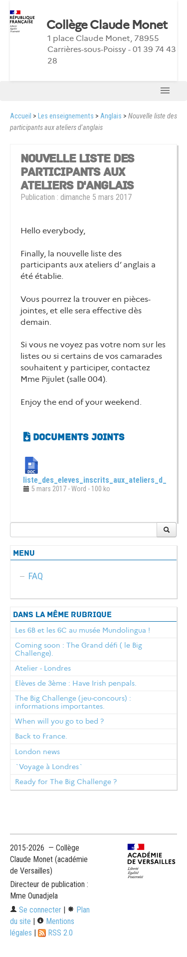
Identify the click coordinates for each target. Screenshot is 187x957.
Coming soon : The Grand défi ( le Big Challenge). (78, 649)
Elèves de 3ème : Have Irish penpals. (76, 683)
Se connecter (35, 910)
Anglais (111, 116)
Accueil (20, 116)
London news (37, 751)
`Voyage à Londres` (49, 766)
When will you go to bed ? (59, 721)
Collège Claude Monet (107, 25)
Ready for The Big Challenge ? (66, 781)
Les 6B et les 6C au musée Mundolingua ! (82, 630)
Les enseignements (66, 116)
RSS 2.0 (55, 933)
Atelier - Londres (43, 668)
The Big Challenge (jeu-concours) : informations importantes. (73, 702)
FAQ (35, 576)
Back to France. (41, 736)
